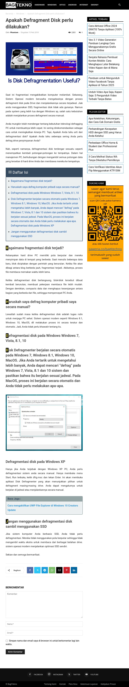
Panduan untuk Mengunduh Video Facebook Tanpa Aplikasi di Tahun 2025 (104, 82)
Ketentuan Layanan (89, 684)
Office (62, 5)
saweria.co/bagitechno (105, 249)
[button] (119, 4)
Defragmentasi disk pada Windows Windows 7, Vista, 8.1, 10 (45, 192)
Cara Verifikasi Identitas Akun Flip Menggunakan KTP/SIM (105, 169)
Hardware (40, 5)
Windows (52, 5)
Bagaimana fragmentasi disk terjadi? (31, 180)
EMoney (94, 5)
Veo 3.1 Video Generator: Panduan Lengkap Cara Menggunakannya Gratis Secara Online (103, 45)
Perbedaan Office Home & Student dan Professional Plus (103, 146)
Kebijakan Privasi (108, 684)
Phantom (14, 32)
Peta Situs (73, 684)
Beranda (9, 13)
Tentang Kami (50, 684)
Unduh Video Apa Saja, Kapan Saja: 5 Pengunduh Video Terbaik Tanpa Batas (105, 96)
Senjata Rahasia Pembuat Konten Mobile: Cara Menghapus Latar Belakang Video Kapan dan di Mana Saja (104, 64)
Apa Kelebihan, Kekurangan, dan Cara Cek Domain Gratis (104, 120)
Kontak (62, 684)
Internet (84, 5)
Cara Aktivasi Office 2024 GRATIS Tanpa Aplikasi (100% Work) (105, 29)
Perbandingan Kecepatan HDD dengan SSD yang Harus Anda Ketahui (105, 132)
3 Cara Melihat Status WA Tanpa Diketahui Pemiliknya (104, 158)
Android (72, 5)
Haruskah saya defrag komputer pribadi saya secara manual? (45, 187)
